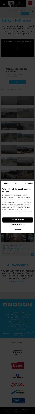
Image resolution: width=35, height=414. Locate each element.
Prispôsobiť (17, 225)
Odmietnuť (17, 229)
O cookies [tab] (29, 183)
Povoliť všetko (17, 219)
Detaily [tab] (17, 183)
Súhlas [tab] (6, 183)
